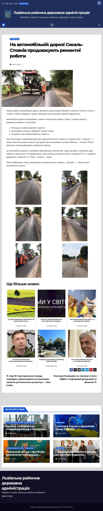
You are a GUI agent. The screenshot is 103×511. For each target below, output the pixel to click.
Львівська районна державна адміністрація (51, 13)
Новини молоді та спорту (15, 422)
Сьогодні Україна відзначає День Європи (75, 428)
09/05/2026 (12, 433)
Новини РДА (29, 422)
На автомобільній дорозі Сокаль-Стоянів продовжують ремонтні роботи (46, 50)
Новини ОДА (15, 39)
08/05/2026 (12, 459)
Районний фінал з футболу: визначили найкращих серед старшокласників (25, 454)
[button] (99, 25)
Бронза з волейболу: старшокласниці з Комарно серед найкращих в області (25, 429)
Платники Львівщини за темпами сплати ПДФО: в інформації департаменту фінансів (75, 379)
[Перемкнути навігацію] (52, 25)
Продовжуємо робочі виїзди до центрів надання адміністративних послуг (76, 454)
